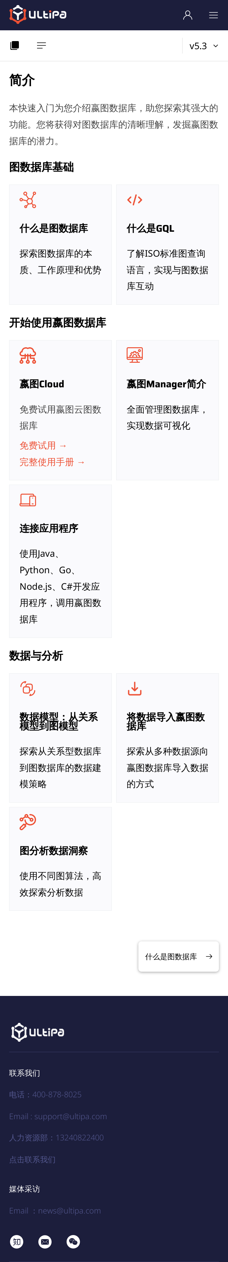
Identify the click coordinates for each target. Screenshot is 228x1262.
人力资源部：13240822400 (56, 1137)
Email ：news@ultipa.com (55, 1210)
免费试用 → (43, 445)
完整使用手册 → (53, 461)
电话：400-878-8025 (45, 1094)
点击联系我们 (32, 1159)
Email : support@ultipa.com (58, 1116)
